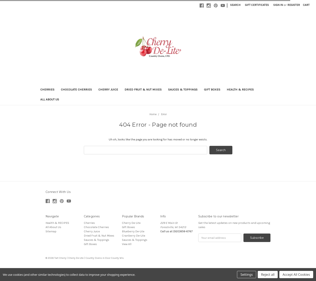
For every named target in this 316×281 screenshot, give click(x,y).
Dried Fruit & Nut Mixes (143, 89)
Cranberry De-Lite (133, 235)
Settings (246, 274)
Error (164, 114)
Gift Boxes (212, 89)
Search (235, 5)
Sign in (278, 5)
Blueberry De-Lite (133, 231)
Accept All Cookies (296, 274)
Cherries (47, 89)
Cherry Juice (108, 89)
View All (126, 244)
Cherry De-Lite (131, 223)
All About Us (49, 99)
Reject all (267, 274)
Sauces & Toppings (183, 89)
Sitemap (51, 231)
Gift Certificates (257, 5)
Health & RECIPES (240, 89)
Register (293, 5)
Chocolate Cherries (76, 89)
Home (153, 114)
